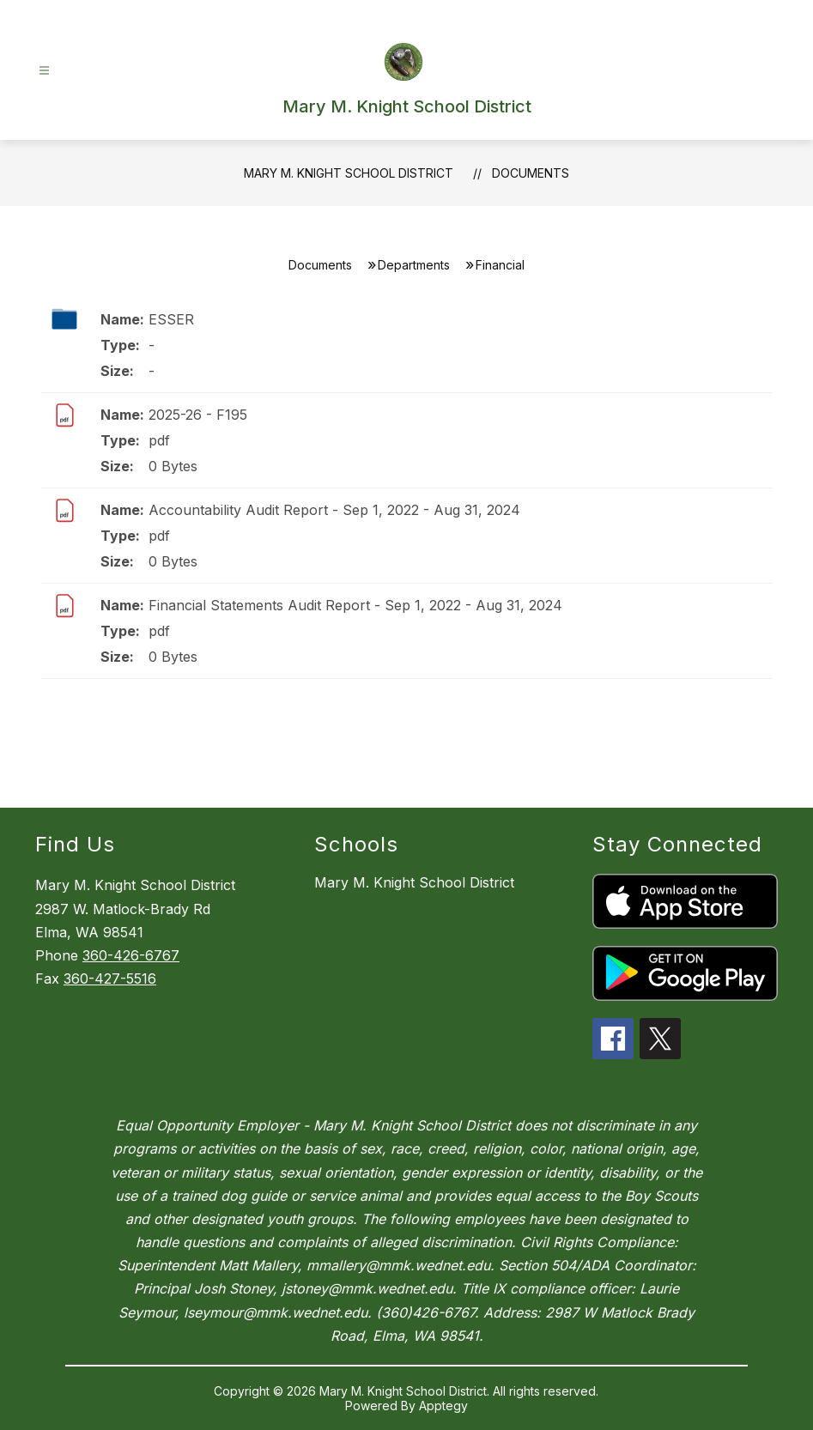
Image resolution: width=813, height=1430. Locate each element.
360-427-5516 (110, 978)
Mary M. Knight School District (348, 173)
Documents (530, 173)
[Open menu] (44, 71)
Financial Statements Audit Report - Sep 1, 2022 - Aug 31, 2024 (355, 605)
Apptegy (443, 1405)
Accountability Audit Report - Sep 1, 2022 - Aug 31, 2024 (334, 509)
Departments (414, 265)
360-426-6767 (130, 955)
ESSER (171, 319)
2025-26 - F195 (198, 414)
